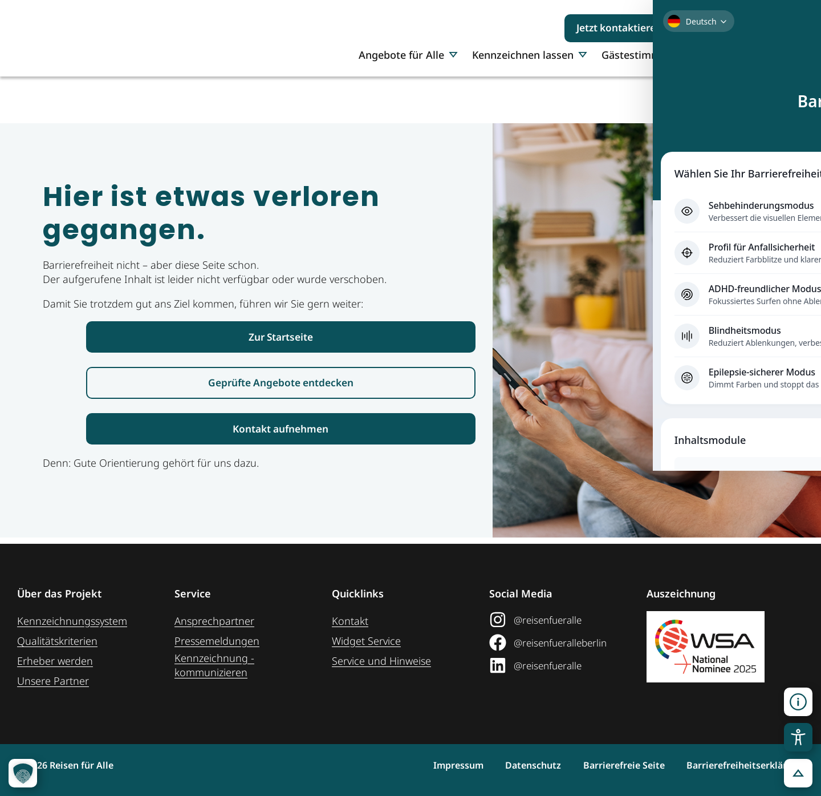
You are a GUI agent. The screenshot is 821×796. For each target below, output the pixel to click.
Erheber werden (55, 661)
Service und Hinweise (381, 661)
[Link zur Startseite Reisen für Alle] (280, 338)
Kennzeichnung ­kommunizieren (214, 665)
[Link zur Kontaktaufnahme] (280, 434)
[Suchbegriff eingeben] (727, 28)
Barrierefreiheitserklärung (745, 765)
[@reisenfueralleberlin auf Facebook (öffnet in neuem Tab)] (563, 642)
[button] (798, 702)
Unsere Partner (53, 681)
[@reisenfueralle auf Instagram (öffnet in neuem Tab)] (563, 619)
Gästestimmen (637, 95)
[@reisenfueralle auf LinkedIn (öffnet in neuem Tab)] (563, 665)
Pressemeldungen (216, 641)
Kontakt (350, 621)
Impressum (421, 765)
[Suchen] (781, 28)
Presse (703, 95)
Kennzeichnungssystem (72, 621)
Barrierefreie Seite (611, 765)
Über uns (756, 95)
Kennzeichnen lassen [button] (529, 95)
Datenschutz (509, 765)
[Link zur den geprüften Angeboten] (280, 386)
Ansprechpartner (214, 621)
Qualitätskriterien (57, 641)
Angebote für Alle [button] (408, 95)
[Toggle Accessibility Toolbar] (798, 737)
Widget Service (366, 641)
